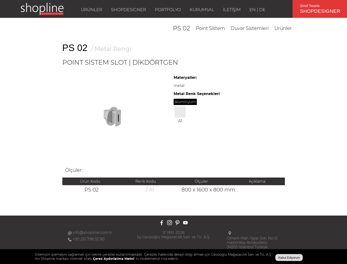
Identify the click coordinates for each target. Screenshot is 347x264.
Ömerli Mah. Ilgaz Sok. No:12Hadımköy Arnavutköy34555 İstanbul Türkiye (252, 242)
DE (262, 9)
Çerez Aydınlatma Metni (113, 259)
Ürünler (283, 28)
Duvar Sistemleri (250, 28)
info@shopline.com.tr (92, 232)
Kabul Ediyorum (289, 257)
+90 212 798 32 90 (89, 239)
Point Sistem (210, 28)
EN (252, 9)
